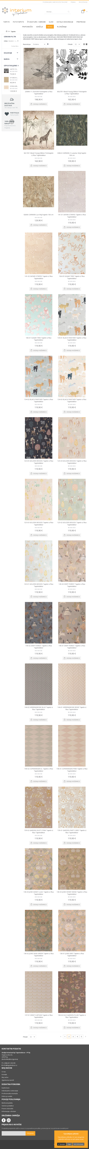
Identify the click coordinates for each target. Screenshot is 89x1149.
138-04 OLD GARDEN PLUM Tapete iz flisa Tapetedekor (72, 1016)
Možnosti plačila (7, 1103)
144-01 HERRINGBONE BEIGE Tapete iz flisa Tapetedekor (71, 708)
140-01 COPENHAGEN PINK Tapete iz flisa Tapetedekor (71, 770)
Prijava (73, 2)
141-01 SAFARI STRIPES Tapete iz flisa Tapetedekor (72, 216)
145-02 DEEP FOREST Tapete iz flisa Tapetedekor (38, 647)
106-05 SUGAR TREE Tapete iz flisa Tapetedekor (72, 277)
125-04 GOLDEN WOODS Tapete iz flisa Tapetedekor (71, 462)
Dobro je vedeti (7, 1096)
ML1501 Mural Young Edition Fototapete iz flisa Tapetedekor (38, 154)
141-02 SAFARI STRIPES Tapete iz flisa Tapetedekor (39, 277)
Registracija (83, 2)
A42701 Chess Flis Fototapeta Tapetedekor (14, 69)
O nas (4, 1072)
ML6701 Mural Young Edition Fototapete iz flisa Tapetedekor (72, 92)
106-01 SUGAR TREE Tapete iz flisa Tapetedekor (38, 339)
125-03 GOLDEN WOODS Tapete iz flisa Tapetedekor (38, 523)
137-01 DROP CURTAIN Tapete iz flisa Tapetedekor (39, 1016)
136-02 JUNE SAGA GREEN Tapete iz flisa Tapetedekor (39, 954)
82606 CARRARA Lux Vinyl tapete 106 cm (38, 215)
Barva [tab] (6, 59)
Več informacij (78, 1144)
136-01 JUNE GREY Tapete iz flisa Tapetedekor (72, 954)
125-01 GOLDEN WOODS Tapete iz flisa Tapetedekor (38, 585)
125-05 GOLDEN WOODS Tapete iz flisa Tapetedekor (38, 462)
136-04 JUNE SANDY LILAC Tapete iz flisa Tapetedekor (39, 893)
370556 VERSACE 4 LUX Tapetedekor (14, 86)
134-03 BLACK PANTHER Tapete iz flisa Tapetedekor (71, 400)
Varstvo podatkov (8, 1106)
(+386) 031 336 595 (9, 1063)
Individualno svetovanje (10, 1091)
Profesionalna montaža (10, 1093)
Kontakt (4, 1074)
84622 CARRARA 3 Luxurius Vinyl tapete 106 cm (72, 154)
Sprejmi (62, 1144)
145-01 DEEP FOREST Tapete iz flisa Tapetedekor (72, 647)
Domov (7, 31)
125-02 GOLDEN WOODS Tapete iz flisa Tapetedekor (71, 523)
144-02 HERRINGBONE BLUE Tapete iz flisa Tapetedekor (38, 708)
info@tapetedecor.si (10, 1065)
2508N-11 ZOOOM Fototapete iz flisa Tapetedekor (38, 92)
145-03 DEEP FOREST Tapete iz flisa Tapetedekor (72, 585)
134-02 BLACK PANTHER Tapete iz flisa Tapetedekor (38, 400)
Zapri (69, 1144)
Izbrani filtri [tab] (10, 36)
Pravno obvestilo (7, 1109)
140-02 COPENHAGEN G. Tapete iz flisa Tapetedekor (38, 770)
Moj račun (5, 1077)
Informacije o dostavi (9, 1111)
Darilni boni (5, 1088)
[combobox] (57, 11)
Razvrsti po (27, 44)
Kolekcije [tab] (8, 53)
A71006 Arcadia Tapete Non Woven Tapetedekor (14, 78)
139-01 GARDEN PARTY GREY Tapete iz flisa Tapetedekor (71, 831)
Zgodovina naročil (8, 1080)
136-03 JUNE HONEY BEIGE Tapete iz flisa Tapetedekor (72, 893)
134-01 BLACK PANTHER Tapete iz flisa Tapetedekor (71, 339)
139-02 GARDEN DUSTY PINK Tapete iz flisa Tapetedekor (38, 831)
